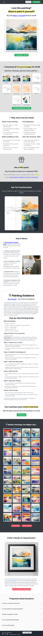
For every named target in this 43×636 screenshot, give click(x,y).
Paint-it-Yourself (19, 15)
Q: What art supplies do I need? (10, 614)
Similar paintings (13, 177)
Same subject (34, 177)
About (19, 634)
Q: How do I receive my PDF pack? (11, 603)
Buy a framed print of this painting (21, 589)
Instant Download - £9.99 (21, 108)
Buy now (21, 415)
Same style (27, 177)
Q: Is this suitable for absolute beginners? (12, 609)
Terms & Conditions (13, 634)
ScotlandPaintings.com (12, 580)
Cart (28, 2)
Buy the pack (12, 299)
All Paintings (27, 632)
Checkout (36, 2)
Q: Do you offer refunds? (8, 625)
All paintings (21, 177)
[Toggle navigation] (4, 2)
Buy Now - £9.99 (21, 55)
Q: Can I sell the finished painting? (10, 619)
